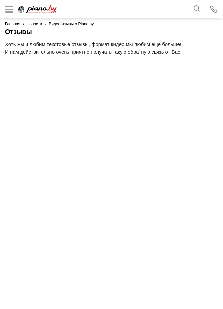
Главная (12, 24)
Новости (34, 24)
